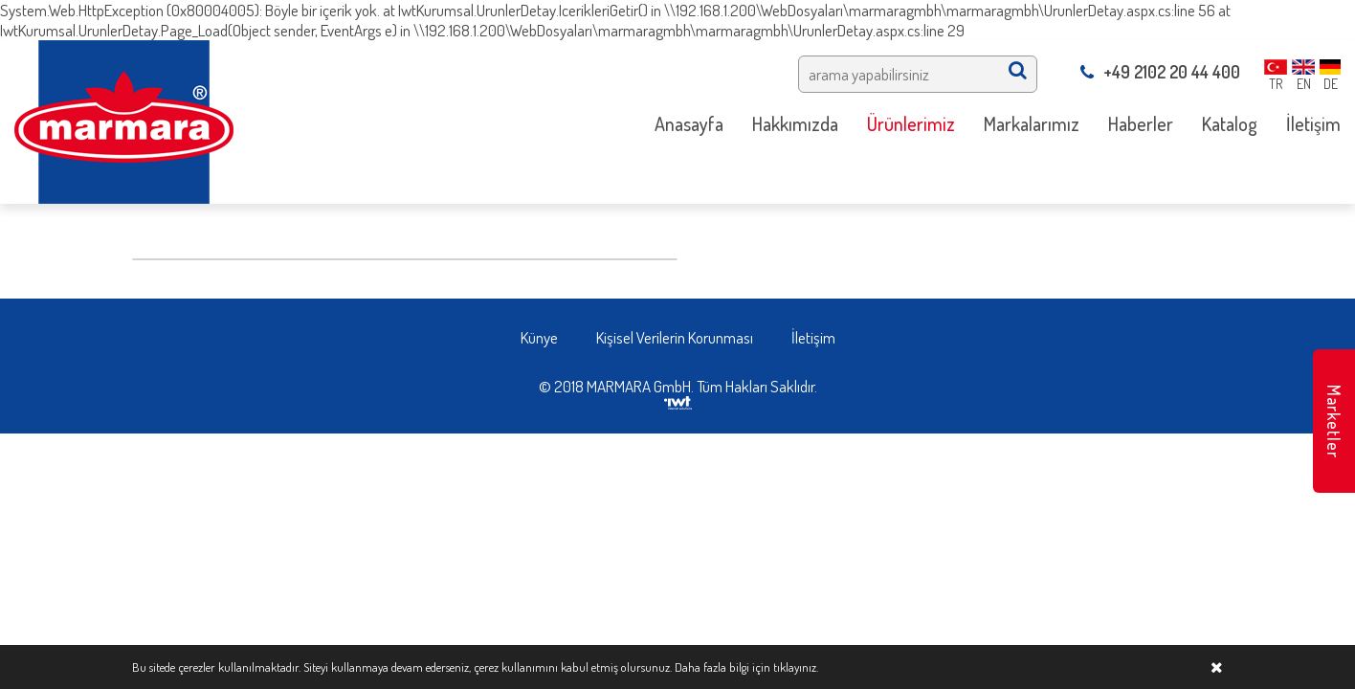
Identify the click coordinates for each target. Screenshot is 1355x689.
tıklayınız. (795, 667)
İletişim (813, 337)
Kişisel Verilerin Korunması (674, 337)
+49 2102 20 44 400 (1160, 71)
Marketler (1333, 421)
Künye (539, 337)
